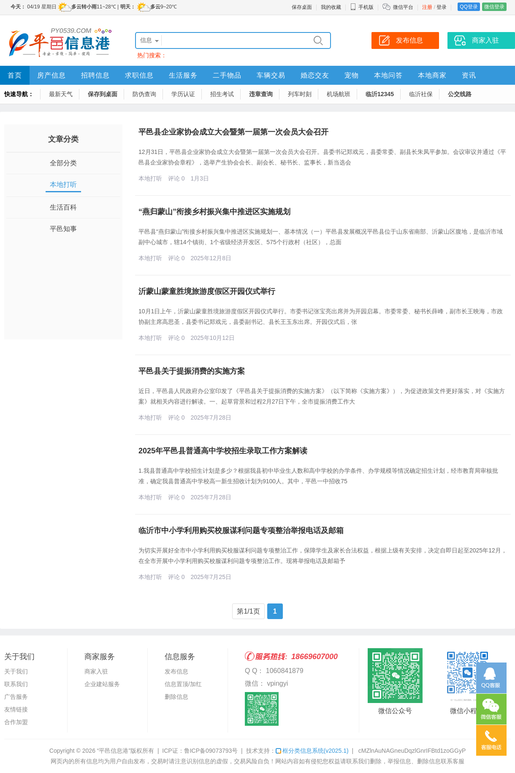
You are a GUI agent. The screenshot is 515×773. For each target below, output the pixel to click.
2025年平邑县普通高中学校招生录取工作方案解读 (222, 451)
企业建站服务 (102, 684)
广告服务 (16, 696)
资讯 (469, 75)
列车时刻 (300, 94)
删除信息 (176, 696)
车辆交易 (271, 75)
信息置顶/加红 (183, 684)
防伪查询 (144, 94)
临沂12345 (380, 94)
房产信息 (51, 75)
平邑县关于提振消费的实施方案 (191, 371)
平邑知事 (63, 228)
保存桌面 (302, 7)
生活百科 (63, 207)
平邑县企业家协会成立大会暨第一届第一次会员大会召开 (233, 132)
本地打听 (63, 184)
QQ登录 (469, 7)
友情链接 (16, 709)
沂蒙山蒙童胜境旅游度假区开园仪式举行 (206, 291)
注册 (427, 7)
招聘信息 (95, 75)
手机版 (362, 7)
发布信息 (176, 671)
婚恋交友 (315, 75)
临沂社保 (421, 94)
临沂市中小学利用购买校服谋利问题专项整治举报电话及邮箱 (241, 530)
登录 (441, 7)
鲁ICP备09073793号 (211, 750)
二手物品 (227, 75)
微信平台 (403, 7)
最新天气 (61, 94)
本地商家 (432, 75)
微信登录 (494, 7)
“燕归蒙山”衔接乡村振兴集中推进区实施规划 (214, 211)
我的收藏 (331, 7)
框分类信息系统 (312, 750)
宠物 (351, 75)
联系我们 (16, 684)
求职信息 (139, 75)
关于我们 (16, 671)
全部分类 (63, 163)
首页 (15, 75)
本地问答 (388, 75)
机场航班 (338, 94)
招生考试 (222, 94)
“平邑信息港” (113, 750)
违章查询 (261, 94)
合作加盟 (16, 722)
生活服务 (183, 75)
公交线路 (460, 94)
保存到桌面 (102, 94)
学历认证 (183, 94)
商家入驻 (96, 671)
